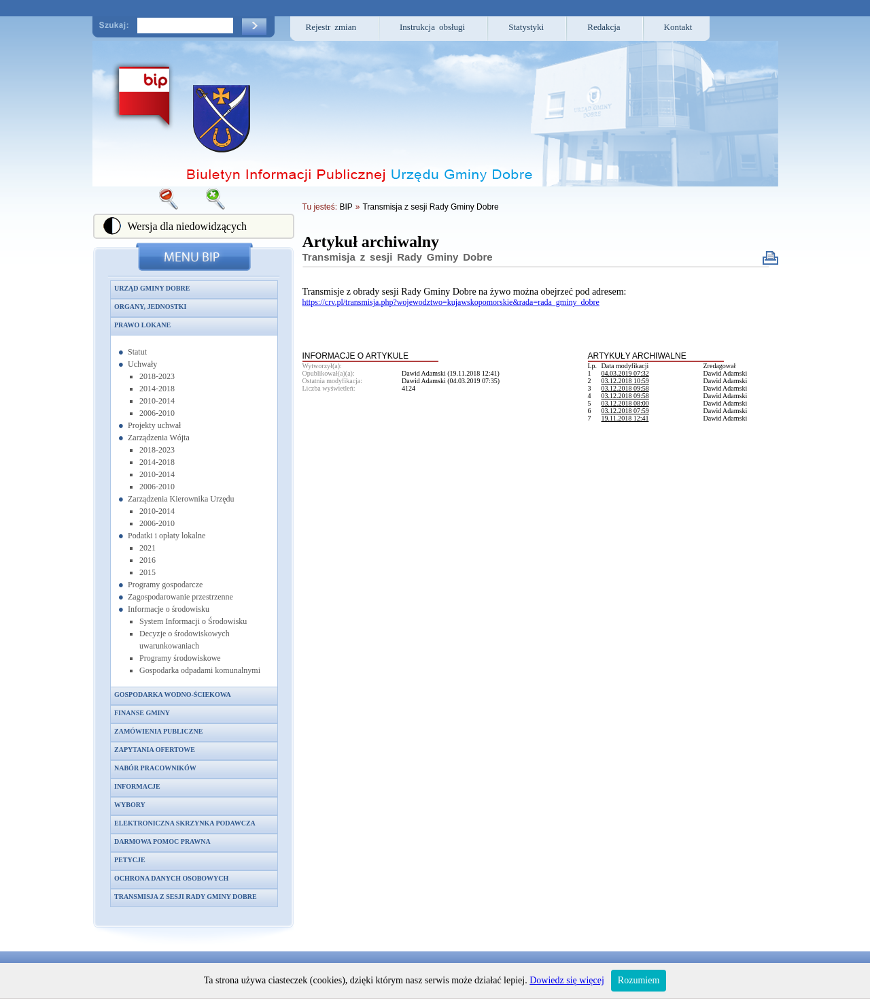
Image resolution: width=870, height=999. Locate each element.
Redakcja (603, 27)
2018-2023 (157, 376)
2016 (147, 560)
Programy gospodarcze (165, 584)
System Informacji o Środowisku (193, 621)
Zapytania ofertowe (154, 749)
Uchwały (142, 364)
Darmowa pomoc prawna (162, 841)
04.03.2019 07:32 (625, 373)
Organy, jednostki (150, 306)
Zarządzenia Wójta (159, 437)
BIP (345, 207)
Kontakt (678, 27)
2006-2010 (157, 413)
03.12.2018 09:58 (625, 388)
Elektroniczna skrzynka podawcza (185, 823)
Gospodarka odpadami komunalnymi (199, 670)
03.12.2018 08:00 (625, 403)
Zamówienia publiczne (158, 731)
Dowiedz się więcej (566, 980)
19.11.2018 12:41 (625, 418)
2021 (147, 548)
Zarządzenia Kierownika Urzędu (181, 499)
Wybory (129, 804)
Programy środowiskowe (180, 658)
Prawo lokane (142, 325)
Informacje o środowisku (168, 609)
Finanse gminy (142, 713)
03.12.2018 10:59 (625, 380)
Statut (137, 352)
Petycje (129, 860)
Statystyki (526, 27)
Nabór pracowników (155, 768)
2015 (147, 572)
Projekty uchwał (154, 425)
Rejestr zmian (331, 27)
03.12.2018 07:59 (625, 410)
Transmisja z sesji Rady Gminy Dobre (185, 896)
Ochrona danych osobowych (171, 878)
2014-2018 (157, 388)
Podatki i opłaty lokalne (166, 535)
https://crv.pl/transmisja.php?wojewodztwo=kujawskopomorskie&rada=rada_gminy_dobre (450, 302)
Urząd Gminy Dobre (152, 288)
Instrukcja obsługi (432, 27)
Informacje (137, 786)
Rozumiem (638, 980)
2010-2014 (157, 401)
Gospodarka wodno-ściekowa (172, 694)
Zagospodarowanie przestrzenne (180, 597)
